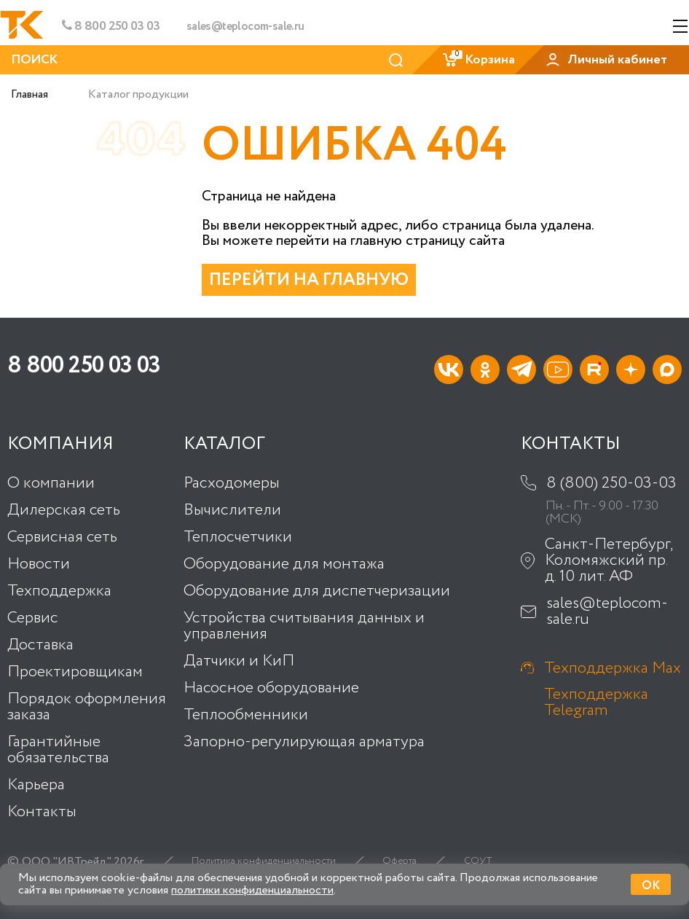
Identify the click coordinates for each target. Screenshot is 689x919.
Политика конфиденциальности (264, 861)
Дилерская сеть (63, 510)
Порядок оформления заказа (86, 707)
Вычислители (232, 510)
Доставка (40, 645)
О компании (51, 483)
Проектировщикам (75, 672)
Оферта (399, 861)
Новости (38, 564)
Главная (29, 94)
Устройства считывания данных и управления (304, 626)
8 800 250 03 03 (111, 26)
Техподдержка (59, 591)
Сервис (32, 618)
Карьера (36, 785)
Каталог (224, 444)
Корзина (478, 59)
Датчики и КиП (239, 661)
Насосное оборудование (271, 688)
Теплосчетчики (238, 537)
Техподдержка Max (612, 668)
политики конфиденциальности (252, 890)
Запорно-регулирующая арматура (304, 742)
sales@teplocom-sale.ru (245, 27)
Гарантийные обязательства (58, 750)
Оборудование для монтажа (284, 564)
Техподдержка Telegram (596, 703)
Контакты (41, 812)
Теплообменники (246, 715)
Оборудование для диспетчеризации (317, 591)
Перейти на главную (309, 280)
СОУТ (478, 861)
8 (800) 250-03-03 (611, 483)
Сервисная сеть (62, 537)
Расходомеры (232, 483)
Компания (60, 444)
